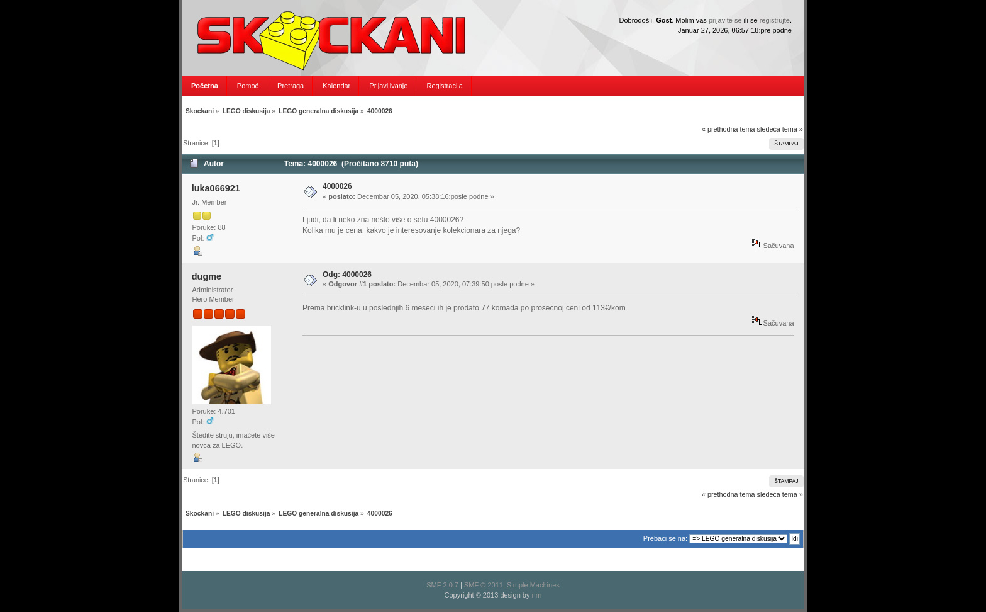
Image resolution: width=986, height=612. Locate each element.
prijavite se (725, 20)
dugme (206, 276)
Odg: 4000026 (347, 274)
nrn (537, 595)
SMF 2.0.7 (442, 585)
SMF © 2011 (483, 585)
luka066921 (216, 188)
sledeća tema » (780, 129)
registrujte (775, 20)
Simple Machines (533, 585)
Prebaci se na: (665, 538)
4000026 (337, 186)
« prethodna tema (728, 129)
